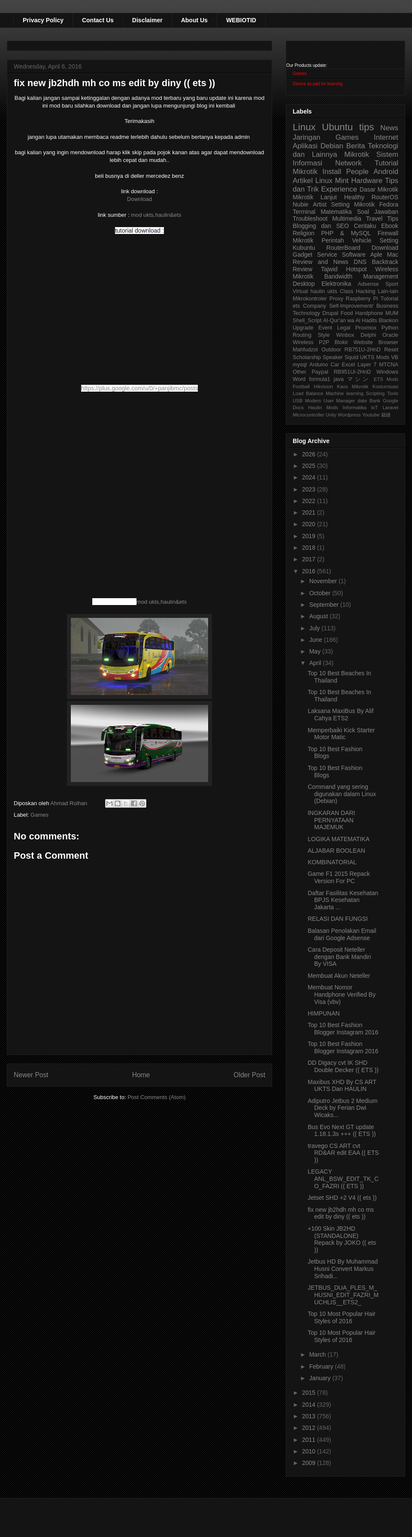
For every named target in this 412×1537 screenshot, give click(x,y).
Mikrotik (356, 154)
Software (353, 254)
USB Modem (307, 400)
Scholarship (307, 357)
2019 (309, 536)
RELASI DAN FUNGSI (338, 918)
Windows (387, 372)
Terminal (304, 211)
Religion (304, 233)
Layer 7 (366, 365)
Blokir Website (354, 342)
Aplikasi (305, 146)
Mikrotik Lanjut (315, 197)
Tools (392, 393)
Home (141, 1075)
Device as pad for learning (317, 83)
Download (139, 199)
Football (301, 386)
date (362, 400)
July (315, 628)
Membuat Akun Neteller (339, 975)
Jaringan (306, 137)
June (316, 639)
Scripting (375, 393)
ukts (332, 291)
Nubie (301, 204)
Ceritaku (365, 225)
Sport (391, 284)
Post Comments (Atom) (156, 1097)
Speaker (333, 357)
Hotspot (356, 269)
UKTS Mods (374, 357)
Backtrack (385, 261)
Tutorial (389, 299)
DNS (360, 261)
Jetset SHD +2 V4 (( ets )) (342, 1197)
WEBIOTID (241, 20)
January (320, 1378)
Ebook (389, 225)
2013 (309, 1416)
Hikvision (323, 386)
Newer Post (31, 1075)
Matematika (336, 211)
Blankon (389, 321)
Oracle (390, 335)
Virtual (300, 291)
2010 (309, 1451)
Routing (302, 335)
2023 (309, 489)
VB (394, 357)
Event (325, 328)
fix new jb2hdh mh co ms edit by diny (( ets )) (341, 1213)
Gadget (302, 254)
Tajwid (329, 269)
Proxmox (366, 328)
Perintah (332, 240)
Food (346, 313)
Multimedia (346, 218)
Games (39, 815)
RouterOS (385, 197)
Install (331, 172)
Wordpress (349, 414)
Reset (391, 350)
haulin (317, 291)
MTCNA (388, 365)
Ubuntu (337, 127)
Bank (375, 400)
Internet (386, 137)
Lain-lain (388, 291)
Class (347, 291)
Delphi (368, 335)
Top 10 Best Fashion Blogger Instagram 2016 (343, 1029)
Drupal (330, 313)
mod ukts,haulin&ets (156, 215)
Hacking (366, 291)
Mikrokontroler (310, 299)
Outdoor (331, 350)
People (357, 172)
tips (366, 127)
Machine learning (345, 393)
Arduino (318, 365)
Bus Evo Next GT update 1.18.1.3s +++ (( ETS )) (342, 1131)
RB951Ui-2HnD (352, 372)
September (324, 604)
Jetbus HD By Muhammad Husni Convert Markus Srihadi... (343, 1268)
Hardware (366, 181)
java (339, 379)
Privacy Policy (43, 20)
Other (299, 372)
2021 (309, 512)
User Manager (339, 400)
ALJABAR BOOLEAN (336, 850)
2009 (309, 1462)
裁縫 (386, 414)
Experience (339, 189)
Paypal (320, 372)
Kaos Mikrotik (352, 386)
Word (299, 379)
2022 (309, 500)
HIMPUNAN (324, 1013)
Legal (343, 328)
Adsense (368, 284)
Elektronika (336, 283)
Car (334, 365)
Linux (304, 127)
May (315, 651)
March (318, 1354)
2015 (309, 1392)
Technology (306, 313)
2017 (309, 559)
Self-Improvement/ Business (363, 306)
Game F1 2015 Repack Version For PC (339, 877)
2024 (309, 477)
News (389, 128)
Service (327, 254)
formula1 (319, 379)
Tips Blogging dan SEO (345, 222)
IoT (374, 407)
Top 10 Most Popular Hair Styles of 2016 (342, 1317)
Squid (351, 357)
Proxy (336, 299)
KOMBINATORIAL (332, 862)
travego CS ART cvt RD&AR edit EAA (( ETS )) (343, 1153)
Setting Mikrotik (353, 204)
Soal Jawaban (377, 211)
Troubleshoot (310, 218)
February (322, 1366)
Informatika (355, 407)
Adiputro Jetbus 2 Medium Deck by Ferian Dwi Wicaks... (343, 1108)
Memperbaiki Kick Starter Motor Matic (341, 734)
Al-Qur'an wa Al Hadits (350, 321)
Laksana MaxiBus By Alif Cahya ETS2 (340, 714)
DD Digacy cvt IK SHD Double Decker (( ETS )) (343, 1066)
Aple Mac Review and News (345, 258)
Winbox (345, 335)
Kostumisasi (385, 386)
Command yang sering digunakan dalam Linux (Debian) (342, 794)
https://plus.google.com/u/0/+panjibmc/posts (139, 388)
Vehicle (361, 240)
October (320, 593)
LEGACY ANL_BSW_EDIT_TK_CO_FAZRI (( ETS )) (343, 1178)
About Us (194, 20)
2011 (309, 1439)
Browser (388, 342)
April (316, 662)
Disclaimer (147, 20)
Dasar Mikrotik (379, 189)
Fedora (388, 204)
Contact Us (98, 20)
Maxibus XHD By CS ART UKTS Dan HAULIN (342, 1086)
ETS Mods (386, 379)
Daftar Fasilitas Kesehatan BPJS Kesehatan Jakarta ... (343, 900)
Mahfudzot (305, 350)
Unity (330, 414)
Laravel (390, 407)
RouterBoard (343, 247)
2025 (309, 465)
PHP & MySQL (346, 233)
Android (385, 172)
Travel (374, 218)
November (323, 581)
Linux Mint (332, 181)
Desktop (304, 283)
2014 (309, 1404)
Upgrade (303, 328)
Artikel (303, 181)
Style (324, 335)
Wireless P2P (311, 342)
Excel (348, 365)
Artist (320, 204)
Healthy (354, 197)
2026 (309, 454)
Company (314, 306)
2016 (309, 571)
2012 (309, 1427)
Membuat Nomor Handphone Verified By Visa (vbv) (342, 994)
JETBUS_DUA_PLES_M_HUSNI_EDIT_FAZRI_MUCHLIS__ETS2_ (343, 1295)
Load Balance (308, 393)
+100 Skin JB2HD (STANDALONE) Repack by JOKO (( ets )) (342, 1239)
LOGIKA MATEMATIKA (339, 839)
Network (348, 163)
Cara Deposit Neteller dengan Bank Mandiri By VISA (339, 957)
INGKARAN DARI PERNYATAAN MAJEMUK (331, 820)
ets (296, 306)
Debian (332, 146)
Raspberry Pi (362, 299)
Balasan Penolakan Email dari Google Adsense (342, 934)
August (319, 616)
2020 (309, 524)
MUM (391, 313)
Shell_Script (307, 321)
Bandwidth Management (361, 276)
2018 (309, 547)
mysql (300, 365)
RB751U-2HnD (363, 350)
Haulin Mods (323, 407)
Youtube (371, 414)
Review (302, 269)
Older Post (249, 1075)
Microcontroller (308, 414)
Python (390, 328)
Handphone (369, 313)
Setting (388, 240)
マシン (358, 379)
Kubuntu (304, 247)
